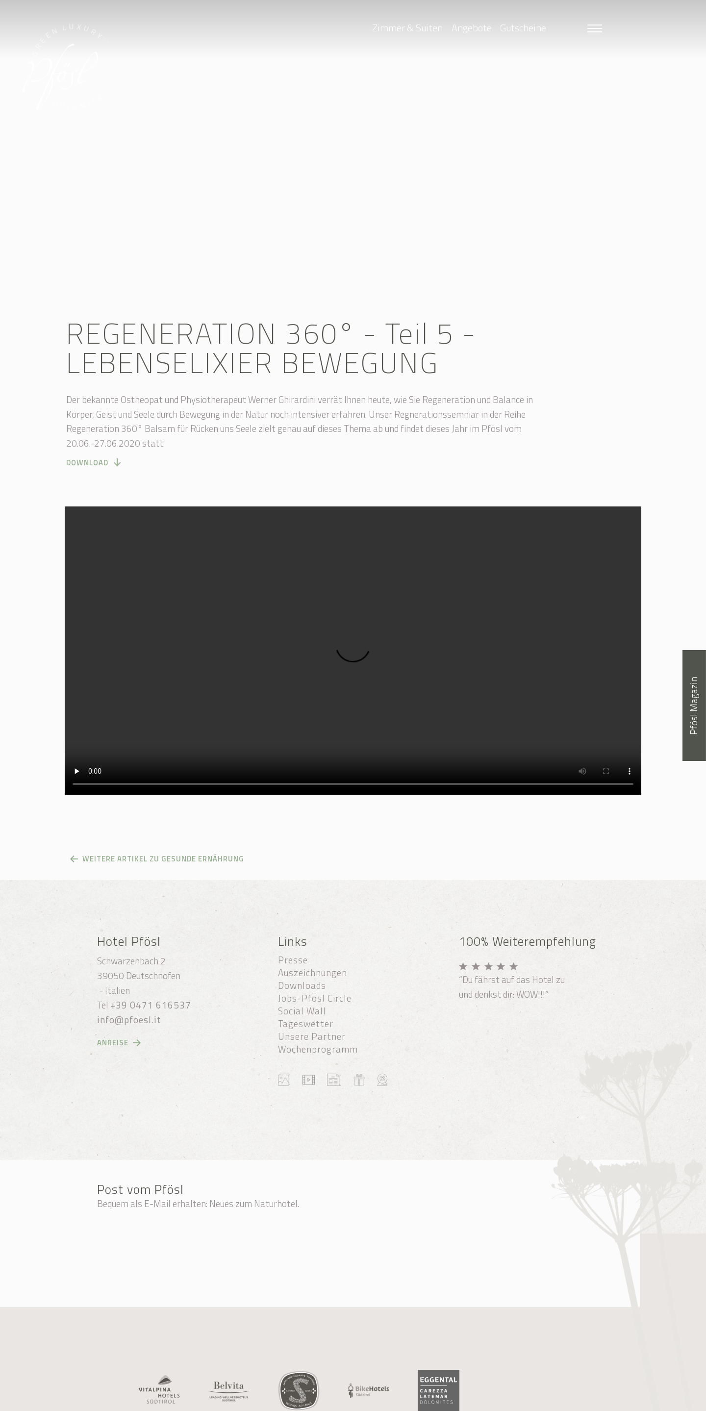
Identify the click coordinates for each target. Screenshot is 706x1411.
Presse (293, 960)
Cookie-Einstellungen (448, 1389)
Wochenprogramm (318, 1049)
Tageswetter (305, 1023)
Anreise (112, 1042)
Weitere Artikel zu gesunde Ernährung (163, 858)
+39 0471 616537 (150, 1005)
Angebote (472, 28)
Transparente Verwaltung (371, 1400)
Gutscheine (523, 28)
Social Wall (302, 1011)
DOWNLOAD (87, 471)
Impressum (511, 1389)
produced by (455, 1400)
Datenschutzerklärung (283, 1400)
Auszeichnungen (312, 972)
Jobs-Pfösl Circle (315, 998)
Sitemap (388, 1389)
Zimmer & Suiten (407, 28)
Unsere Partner (312, 1036)
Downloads (302, 985)
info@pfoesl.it (129, 1020)
